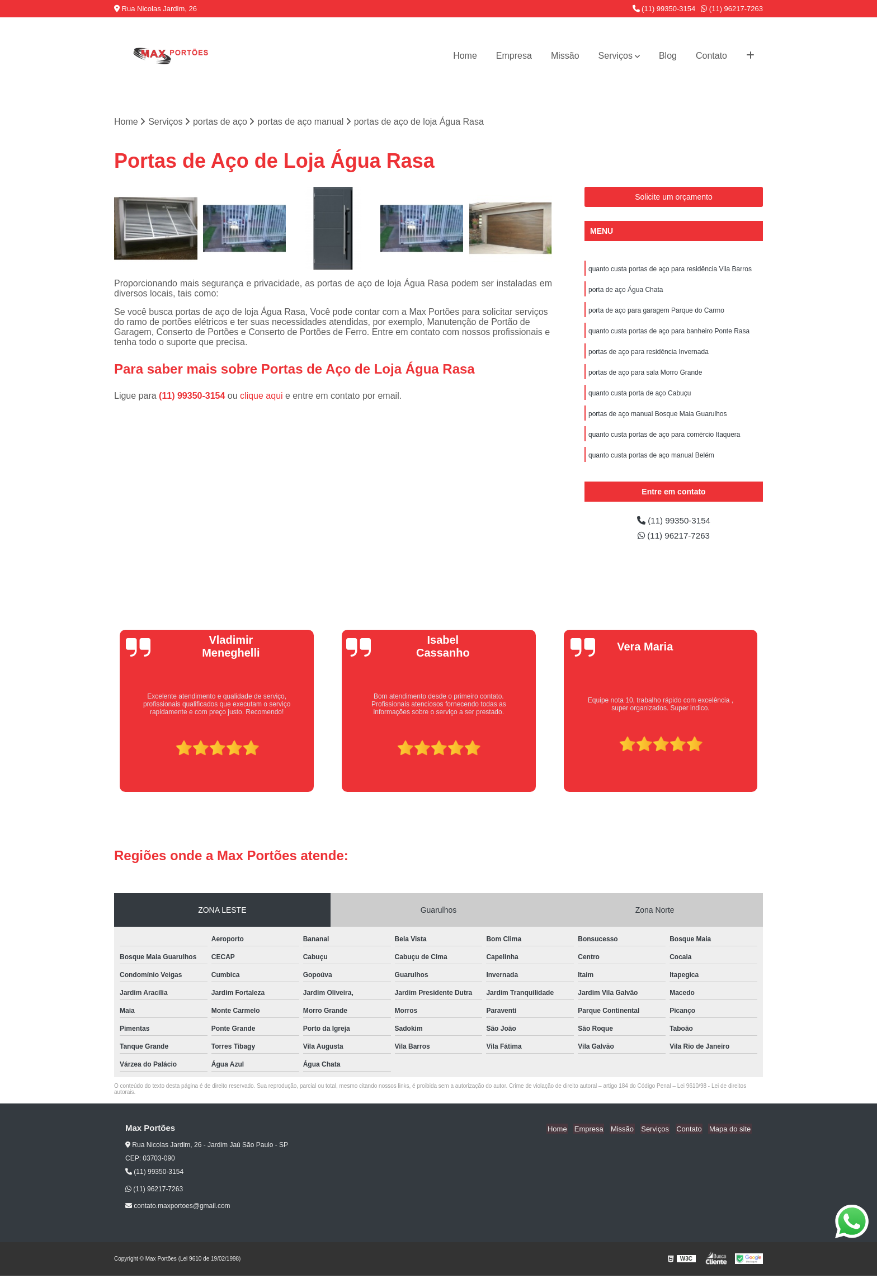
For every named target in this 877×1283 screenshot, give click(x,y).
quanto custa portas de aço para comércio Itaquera (664, 440)
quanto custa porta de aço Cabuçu (639, 397)
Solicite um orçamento (674, 197)
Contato (711, 55)
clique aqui (261, 396)
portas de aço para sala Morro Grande (645, 376)
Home (465, 55)
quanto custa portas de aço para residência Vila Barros (670, 269)
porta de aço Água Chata (625, 291)
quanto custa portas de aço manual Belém (651, 461)
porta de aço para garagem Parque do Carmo (656, 312)
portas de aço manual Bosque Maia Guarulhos (657, 418)
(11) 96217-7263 (732, 8)
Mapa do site (730, 1135)
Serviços (615, 55)
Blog (668, 55)
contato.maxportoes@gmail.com (177, 1213)
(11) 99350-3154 (664, 8)
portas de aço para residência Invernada (648, 355)
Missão (565, 55)
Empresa (514, 55)
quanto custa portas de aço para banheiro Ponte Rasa (668, 333)
